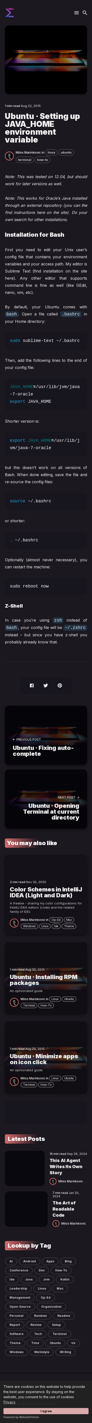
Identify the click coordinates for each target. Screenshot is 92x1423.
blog (68, 1261)
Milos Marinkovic (28, 152)
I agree (46, 1411)
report (15, 1325)
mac (69, 920)
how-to (42, 160)
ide (56, 926)
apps (50, 1261)
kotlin (64, 1279)
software (17, 1334)
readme (63, 1316)
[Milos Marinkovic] (10, 156)
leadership (18, 1288)
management (20, 1297)
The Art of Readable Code (64, 1209)
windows (29, 926)
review (35, 1325)
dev (42, 1270)
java (29, 1279)
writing (65, 1352)
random (40, 1316)
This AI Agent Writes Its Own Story (66, 1166)
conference (19, 1270)
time (35, 1343)
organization (51, 1306)
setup (56, 1325)
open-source (20, 1306)
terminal (24, 160)
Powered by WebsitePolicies (21, 1417)
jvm (46, 1279)
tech (38, 1334)
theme (69, 926)
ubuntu (66, 152)
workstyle (41, 1352)
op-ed (56, 920)
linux (51, 152)
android (29, 1261)
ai (11, 1261)
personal (17, 1316)
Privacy (9, 1402)
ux (73, 1343)
